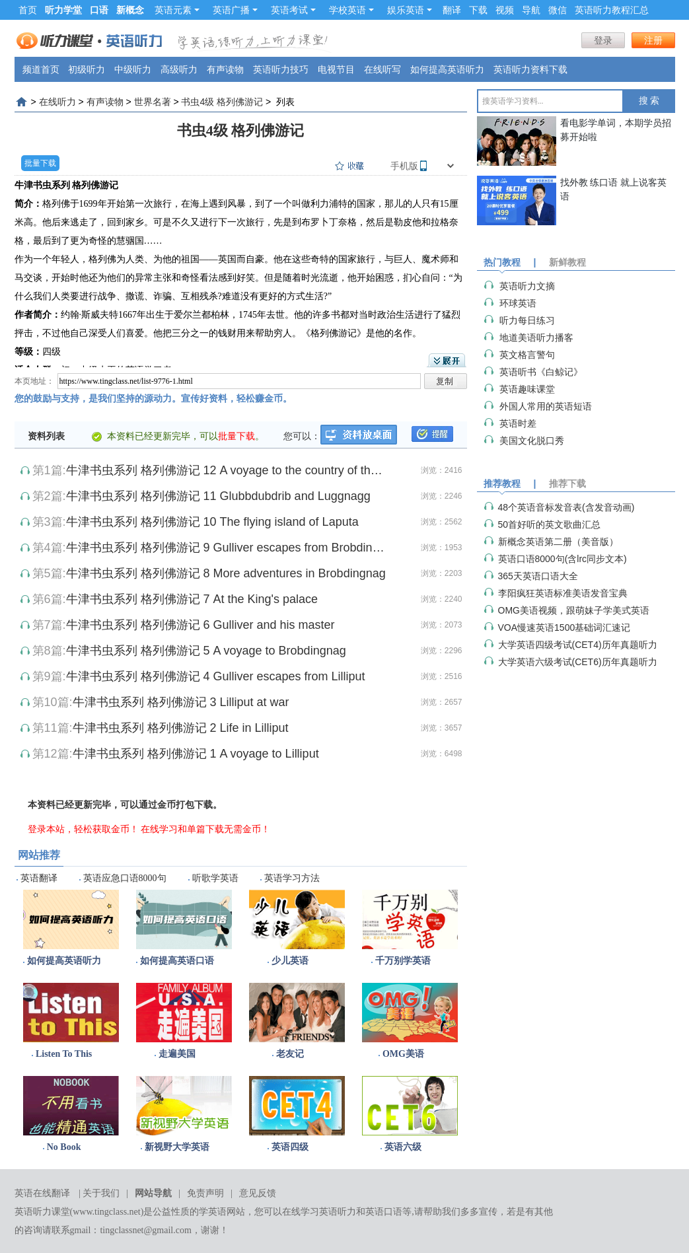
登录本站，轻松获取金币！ (83, 829)
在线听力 (57, 101)
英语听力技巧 (280, 69)
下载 (478, 10)
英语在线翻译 (42, 1193)
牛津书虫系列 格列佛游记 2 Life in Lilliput (181, 727)
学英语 (213, 1212)
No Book (64, 1147)
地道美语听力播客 (536, 337)
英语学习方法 (292, 878)
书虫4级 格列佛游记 (222, 101)
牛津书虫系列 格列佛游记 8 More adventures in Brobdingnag (226, 573)
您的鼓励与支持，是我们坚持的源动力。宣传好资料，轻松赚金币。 (153, 398)
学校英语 (351, 10)
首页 (27, 10)
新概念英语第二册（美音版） (558, 541)
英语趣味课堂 (527, 389)
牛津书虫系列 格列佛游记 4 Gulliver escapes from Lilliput (215, 676)
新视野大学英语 (177, 1147)
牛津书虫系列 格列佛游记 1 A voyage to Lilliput (196, 753)
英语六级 (402, 1147)
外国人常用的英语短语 (545, 406)
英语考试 (293, 10)
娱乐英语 (409, 10)
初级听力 (86, 69)
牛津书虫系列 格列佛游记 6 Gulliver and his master (200, 624)
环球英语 (517, 303)
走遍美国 (177, 1054)
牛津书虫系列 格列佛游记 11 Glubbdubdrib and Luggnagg (218, 496)
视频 (504, 10)
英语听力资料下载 (530, 69)
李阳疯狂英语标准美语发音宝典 (563, 593)
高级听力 (179, 69)
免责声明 (205, 1193)
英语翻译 (38, 878)
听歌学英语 (215, 878)
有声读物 (225, 69)
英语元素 (177, 10)
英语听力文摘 (527, 286)
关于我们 (101, 1193)
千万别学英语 (403, 961)
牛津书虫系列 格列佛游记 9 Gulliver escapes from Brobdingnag (226, 547)
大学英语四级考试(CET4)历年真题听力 (577, 644)
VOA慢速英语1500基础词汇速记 (564, 627)
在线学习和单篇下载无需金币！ (205, 829)
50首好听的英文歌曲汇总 (549, 524)
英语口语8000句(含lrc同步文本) (562, 559)
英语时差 (517, 423)
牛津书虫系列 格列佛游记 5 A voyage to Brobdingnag (206, 650)
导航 (531, 10)
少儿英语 (290, 961)
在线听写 (382, 69)
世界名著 (152, 101)
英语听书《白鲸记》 (541, 372)
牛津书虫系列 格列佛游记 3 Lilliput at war (181, 702)
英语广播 (235, 10)
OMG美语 (403, 1054)
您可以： (301, 436)
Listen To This (64, 1054)
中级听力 (132, 69)
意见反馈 (257, 1193)
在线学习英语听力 (319, 1212)
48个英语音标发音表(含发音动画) (566, 507)
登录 (603, 40)
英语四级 (290, 1147)
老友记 (290, 1054)
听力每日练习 (527, 320)
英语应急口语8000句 (124, 878)
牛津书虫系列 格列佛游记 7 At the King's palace (192, 599)
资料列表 (46, 436)
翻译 (452, 10)
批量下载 (40, 163)
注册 (653, 40)
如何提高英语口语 (177, 961)
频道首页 (40, 69)
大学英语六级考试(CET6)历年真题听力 (577, 662)
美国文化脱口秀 (531, 440)
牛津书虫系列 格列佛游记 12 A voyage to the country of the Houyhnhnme (226, 470)
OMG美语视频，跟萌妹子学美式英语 (573, 610)
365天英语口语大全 (538, 576)
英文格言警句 (527, 354)
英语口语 (383, 1212)
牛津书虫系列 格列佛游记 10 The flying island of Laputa (212, 521)
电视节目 (336, 69)
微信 (557, 10)
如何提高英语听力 (447, 69)
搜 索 (649, 101)
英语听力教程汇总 (612, 10)
